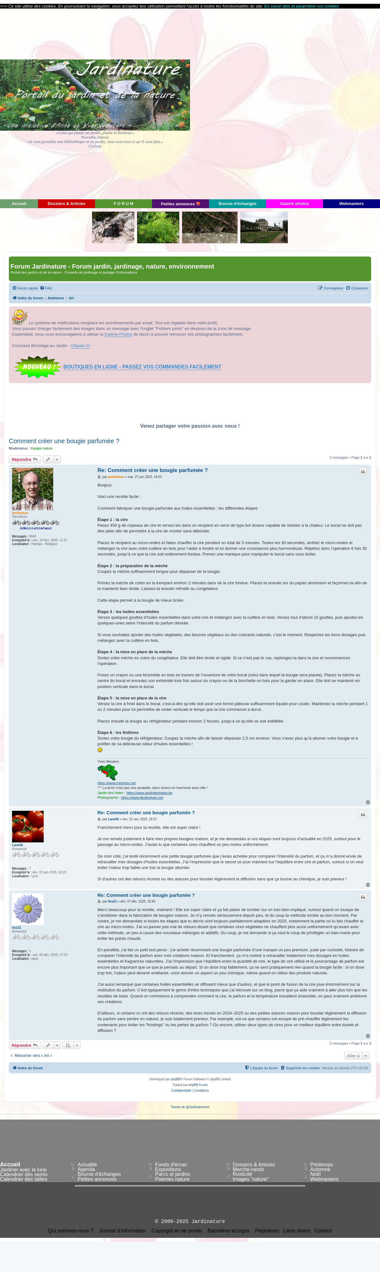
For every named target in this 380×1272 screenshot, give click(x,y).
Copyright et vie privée (176, 1231)
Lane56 (17, 845)
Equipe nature (42, 448)
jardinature (20, 513)
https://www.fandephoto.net (142, 797)
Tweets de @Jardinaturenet (190, 1107)
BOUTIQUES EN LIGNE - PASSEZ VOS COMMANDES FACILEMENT (142, 366)
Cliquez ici (80, 345)
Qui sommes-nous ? (70, 1231)
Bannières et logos (228, 1231)
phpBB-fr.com (198, 1085)
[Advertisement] (323, 103)
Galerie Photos (118, 334)
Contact (323, 1231)
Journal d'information (122, 1231)
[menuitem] (46, 288)
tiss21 (16, 927)
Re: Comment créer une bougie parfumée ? (153, 470)
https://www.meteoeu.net (117, 783)
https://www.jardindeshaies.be (149, 793)
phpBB (175, 1079)
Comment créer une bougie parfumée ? (64, 440)
